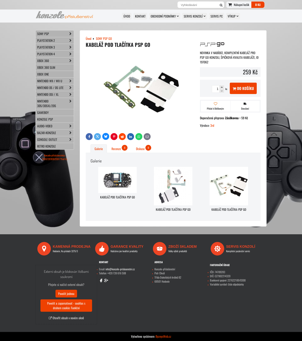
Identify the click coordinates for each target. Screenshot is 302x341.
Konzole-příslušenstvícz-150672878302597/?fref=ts (54, 157)
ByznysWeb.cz (163, 336)
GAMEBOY (43, 112)
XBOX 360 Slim (46, 67)
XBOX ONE (43, 74)
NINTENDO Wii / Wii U (55, 81)
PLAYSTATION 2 (55, 40)
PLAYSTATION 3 (55, 47)
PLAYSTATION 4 (55, 54)
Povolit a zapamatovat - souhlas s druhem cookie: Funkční (66, 305)
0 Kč (258, 5)
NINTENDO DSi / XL (55, 94)
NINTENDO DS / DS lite (55, 87)
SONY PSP (55, 33)
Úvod (126, 16)
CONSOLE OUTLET (55, 139)
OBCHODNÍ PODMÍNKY (165, 16)
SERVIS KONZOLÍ (195, 16)
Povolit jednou (66, 293)
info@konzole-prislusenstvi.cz (120, 269)
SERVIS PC (217, 16)
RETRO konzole (46, 146)
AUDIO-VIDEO (55, 126)
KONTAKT (140, 16)
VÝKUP (233, 16)
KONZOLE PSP (45, 119)
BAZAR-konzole (55, 132)
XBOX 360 (55, 60)
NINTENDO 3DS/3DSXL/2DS (55, 103)
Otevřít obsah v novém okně (66, 318)
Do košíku (243, 88)
